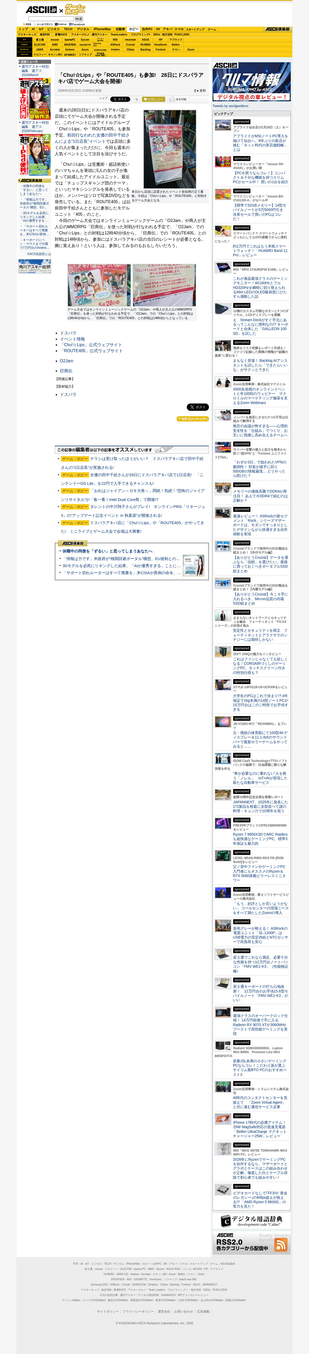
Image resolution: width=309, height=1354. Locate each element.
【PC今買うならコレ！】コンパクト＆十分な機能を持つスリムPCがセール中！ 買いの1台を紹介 (260, 177)
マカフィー (39, 54)
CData (130, 49)
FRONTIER (130, 40)
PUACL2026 (182, 34)
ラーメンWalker (71, 1300)
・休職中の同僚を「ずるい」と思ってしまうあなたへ (34, 190)
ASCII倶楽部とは (39, 254)
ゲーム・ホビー (75, 9)
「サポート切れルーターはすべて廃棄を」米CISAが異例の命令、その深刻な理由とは (137, 572)
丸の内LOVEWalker (212, 1300)
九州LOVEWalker (188, 1300)
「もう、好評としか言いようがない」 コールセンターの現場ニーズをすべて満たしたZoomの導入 (261, 908)
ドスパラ (68, 333)
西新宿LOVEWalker (142, 1300)
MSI (115, 39)
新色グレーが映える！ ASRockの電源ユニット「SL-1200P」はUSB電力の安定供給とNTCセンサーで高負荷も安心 (260, 935)
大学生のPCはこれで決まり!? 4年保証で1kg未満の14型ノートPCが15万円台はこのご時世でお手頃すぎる (260, 702)
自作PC (147, 29)
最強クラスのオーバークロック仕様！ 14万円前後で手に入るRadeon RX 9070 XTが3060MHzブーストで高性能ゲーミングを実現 (260, 1025)
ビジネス (53, 29)
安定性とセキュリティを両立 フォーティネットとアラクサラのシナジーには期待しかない (260, 635)
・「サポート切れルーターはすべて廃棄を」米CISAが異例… (34, 230)
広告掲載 (203, 1311)
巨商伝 (66, 371)
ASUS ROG (70, 44)
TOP (75, 1263)
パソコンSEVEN (100, 39)
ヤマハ (176, 49)
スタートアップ (195, 29)
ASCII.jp (41, 9)
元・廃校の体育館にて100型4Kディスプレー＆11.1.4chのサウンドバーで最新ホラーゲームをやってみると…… (260, 739)
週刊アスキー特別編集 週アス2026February (35, 127)
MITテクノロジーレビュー (193, 1295)
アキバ (167, 29)
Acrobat (55, 49)
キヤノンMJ (55, 54)
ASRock (115, 44)
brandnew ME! (100, 54)
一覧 (135, 99)
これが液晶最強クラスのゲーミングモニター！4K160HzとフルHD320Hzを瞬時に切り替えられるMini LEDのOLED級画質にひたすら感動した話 (260, 287)
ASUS (145, 39)
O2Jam (66, 361)
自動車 (120, 29)
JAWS (39, 49)
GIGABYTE (85, 45)
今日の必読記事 (109, 1295)
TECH (68, 29)
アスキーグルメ (80, 34)
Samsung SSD (99, 1284)
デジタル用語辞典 (148, 1295)
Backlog (145, 49)
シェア (103, 98)
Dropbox (115, 49)
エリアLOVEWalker (94, 1300)
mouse (55, 39)
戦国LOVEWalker (236, 1300)
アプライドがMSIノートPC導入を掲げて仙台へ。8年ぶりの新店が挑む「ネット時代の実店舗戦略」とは (260, 143)
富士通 (40, 39)
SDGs (156, 34)
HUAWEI (145, 44)
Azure (85, 49)
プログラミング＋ (178, 1289)
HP (161, 39)
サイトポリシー (108, 1311)
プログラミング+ (141, 34)
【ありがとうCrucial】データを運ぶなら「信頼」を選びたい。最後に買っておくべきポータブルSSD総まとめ (260, 564)
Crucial (130, 44)
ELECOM (39, 44)
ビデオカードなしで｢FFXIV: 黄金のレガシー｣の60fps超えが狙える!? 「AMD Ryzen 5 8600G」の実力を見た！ (260, 1200)
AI (33, 29)
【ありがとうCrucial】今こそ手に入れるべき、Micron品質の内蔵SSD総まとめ (260, 598)
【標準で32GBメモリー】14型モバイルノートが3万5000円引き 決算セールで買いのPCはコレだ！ (260, 212)
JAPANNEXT (70, 55)
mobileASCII (168, 1295)
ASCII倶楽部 (278, 29)
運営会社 (164, 1311)
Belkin (176, 44)
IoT (41, 29)
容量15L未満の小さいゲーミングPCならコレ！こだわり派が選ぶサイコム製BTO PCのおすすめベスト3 (260, 1068)
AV (158, 29)
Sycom (85, 39)
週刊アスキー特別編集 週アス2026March (35, 71)
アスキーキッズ (27, 34)
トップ (23, 29)
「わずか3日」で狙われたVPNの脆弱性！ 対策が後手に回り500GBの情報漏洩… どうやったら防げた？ (259, 469)
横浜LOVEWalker (118, 1300)
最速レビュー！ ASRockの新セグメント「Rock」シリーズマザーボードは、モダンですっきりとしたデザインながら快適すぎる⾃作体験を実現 (260, 525)
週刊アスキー (99, 34)
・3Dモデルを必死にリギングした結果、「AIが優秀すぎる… (34, 217)
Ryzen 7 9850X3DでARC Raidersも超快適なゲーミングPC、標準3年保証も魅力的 (260, 839)
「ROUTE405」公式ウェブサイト (91, 351)
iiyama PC (140, 1269)
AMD (55, 44)
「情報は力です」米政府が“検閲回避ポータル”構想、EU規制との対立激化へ (129, 558)
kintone (70, 49)
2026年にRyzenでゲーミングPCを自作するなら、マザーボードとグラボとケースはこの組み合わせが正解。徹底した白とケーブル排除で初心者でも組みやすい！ (260, 1168)
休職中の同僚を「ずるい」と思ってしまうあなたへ (107, 551)
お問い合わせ (183, 1311)
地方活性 (167, 34)
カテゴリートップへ (193, 418)
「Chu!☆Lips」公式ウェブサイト (91, 345)
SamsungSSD (97, 44)
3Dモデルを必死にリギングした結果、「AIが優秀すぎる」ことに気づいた (127, 565)
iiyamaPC (70, 39)
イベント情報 (72, 339)
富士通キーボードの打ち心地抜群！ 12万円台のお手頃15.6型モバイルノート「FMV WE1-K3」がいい (260, 993)
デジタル (83, 29)
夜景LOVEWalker (166, 1300)
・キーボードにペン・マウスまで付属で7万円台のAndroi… (35, 244)
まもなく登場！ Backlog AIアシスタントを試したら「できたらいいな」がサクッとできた (260, 365)
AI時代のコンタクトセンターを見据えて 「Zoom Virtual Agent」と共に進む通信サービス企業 (260, 1102)
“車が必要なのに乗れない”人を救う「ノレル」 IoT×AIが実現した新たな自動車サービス (260, 778)
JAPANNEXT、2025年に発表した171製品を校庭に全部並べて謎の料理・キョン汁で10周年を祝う (260, 806)
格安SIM (45, 34)
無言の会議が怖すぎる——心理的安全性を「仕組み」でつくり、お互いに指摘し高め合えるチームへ (260, 430)
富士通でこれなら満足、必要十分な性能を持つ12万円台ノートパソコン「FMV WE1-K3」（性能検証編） (260, 964)
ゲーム (212, 29)
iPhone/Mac (102, 29)
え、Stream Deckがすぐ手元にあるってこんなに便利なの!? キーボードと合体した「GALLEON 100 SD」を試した (260, 327)
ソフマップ (85, 54)
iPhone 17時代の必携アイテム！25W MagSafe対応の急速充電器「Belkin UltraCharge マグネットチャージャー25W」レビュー (260, 1129)
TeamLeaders (119, 34)
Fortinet (160, 49)
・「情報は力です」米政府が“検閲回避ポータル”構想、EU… (34, 203)
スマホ (179, 29)
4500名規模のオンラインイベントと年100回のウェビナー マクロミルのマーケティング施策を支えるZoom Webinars (260, 396)
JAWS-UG (122, 1274)
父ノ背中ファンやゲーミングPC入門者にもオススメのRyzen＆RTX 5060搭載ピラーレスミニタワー (259, 873)
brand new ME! (188, 1279)
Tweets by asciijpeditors (230, 106)
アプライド (175, 39)
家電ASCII (61, 34)
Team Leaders (157, 1289)
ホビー (133, 29)
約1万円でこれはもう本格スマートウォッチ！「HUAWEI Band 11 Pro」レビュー (260, 250)
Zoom (190, 49)
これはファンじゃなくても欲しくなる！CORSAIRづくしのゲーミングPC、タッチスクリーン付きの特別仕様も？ (260, 666)
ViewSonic (160, 44)
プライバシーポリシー (138, 1311)
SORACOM (139, 1284)
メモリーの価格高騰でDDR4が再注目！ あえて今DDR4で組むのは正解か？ (260, 495)
